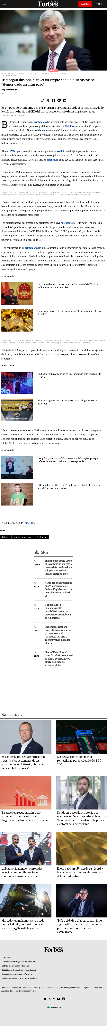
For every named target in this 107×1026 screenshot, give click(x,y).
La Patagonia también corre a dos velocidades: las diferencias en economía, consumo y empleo (22, 872)
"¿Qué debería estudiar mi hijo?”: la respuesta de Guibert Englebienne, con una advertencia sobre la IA (58, 589)
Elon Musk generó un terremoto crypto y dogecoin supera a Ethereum (69, 402)
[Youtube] (58, 999)
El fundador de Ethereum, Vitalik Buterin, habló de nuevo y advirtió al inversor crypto (69, 487)
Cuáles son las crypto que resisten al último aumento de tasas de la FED (70, 313)
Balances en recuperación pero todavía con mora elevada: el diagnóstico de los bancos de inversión (25, 816)
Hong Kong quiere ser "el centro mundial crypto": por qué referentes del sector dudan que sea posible (68, 460)
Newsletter (16, 988)
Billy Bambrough (9, 90)
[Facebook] (45, 999)
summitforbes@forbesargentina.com (22, 970)
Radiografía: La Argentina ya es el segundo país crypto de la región (69, 375)
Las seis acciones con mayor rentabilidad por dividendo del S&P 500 (79, 761)
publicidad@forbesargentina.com (22, 962)
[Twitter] (49, 999)
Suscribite (85, 4)
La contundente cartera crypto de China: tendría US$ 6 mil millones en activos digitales (68, 286)
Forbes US (28, 522)
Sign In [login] (100, 4)
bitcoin (5, 537)
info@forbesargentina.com (19, 966)
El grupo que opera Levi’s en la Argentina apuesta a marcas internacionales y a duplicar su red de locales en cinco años (58, 567)
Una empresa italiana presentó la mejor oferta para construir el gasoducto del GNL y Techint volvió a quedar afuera (58, 635)
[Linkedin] (63, 999)
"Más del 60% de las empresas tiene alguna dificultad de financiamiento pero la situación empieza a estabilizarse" (79, 926)
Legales (86, 988)
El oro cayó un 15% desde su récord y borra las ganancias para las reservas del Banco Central (80, 872)
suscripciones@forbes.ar (22, 974)
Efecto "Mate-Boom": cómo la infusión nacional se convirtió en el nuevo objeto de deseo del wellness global (59, 659)
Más (57, 552)
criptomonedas (22, 537)
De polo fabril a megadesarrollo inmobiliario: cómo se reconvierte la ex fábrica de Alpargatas (58, 611)
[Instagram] (54, 999)
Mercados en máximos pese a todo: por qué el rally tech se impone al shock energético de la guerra (23, 924)
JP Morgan (41, 537)
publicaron (66, 222)
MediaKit (6, 988)
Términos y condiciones (70, 988)
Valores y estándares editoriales (45, 988)
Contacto (27, 988)
